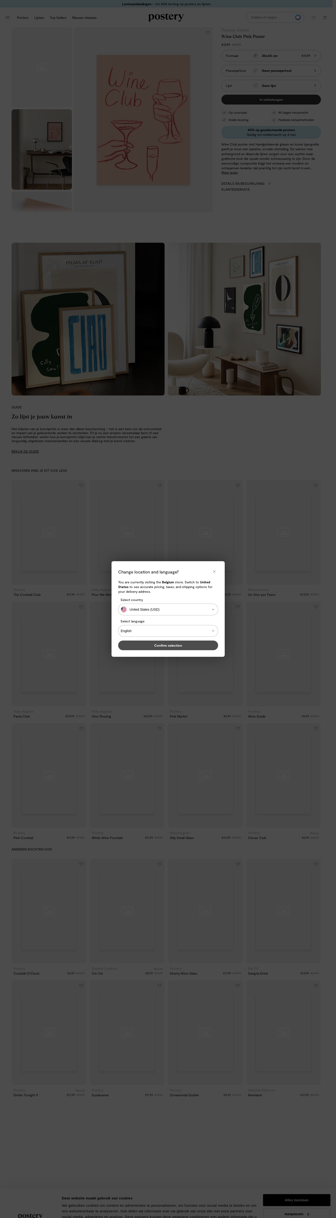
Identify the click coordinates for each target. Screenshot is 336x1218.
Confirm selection (168, 645)
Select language (132, 621)
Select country (131, 600)
